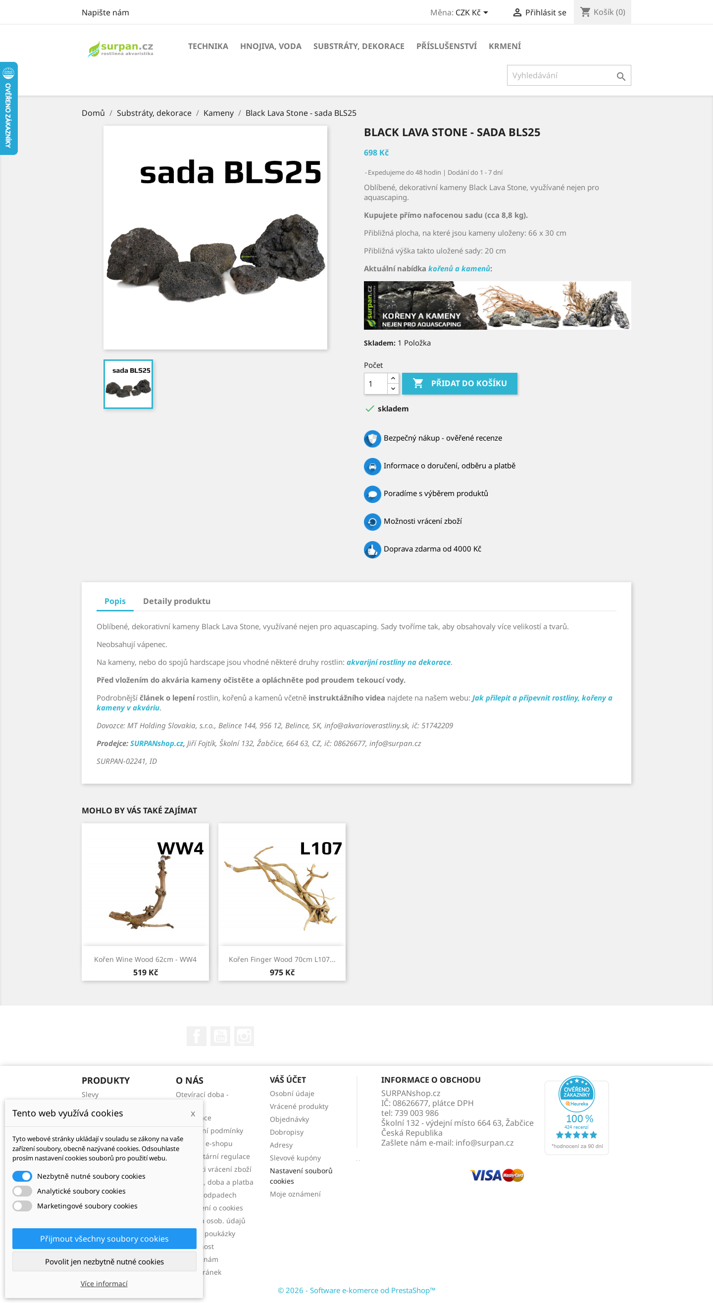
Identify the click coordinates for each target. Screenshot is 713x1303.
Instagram (244, 1036)
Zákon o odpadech (206, 1195)
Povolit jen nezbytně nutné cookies (104, 1261)
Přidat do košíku (459, 383)
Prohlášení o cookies (209, 1207)
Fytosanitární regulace (213, 1156)
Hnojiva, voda (271, 46)
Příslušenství (446, 46)
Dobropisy (287, 1132)
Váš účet (288, 1079)
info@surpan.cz (485, 1142)
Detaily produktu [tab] (176, 601)
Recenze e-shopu (204, 1143)
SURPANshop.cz (156, 743)
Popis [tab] (115, 601)
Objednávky (289, 1119)
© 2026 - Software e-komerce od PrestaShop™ (357, 1290)
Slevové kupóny (295, 1157)
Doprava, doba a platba (215, 1182)
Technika (208, 46)
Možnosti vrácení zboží (214, 1169)
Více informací (104, 1283)
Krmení (505, 46)
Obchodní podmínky (209, 1130)
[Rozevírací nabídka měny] (474, 13)
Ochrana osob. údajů (211, 1220)
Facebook (196, 1036)
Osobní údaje (292, 1093)
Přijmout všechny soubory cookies (104, 1238)
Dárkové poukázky (205, 1233)
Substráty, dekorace (359, 46)
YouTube (220, 1036)
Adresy (281, 1145)
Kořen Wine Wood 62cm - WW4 (145, 959)
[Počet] (376, 384)
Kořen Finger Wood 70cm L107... (282, 959)
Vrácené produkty (299, 1106)
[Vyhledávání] (569, 75)
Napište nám (105, 12)
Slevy (90, 1094)
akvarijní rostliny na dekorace (399, 662)
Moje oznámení (295, 1194)
